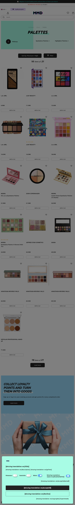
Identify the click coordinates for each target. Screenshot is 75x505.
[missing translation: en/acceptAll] (37, 488)
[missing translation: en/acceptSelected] (55, 481)
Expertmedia (64, 498)
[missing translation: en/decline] (37, 494)
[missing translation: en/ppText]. (41, 469)
